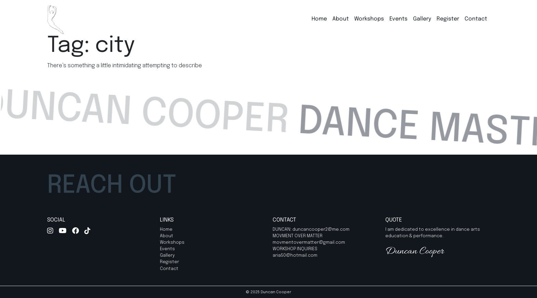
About (340, 19)
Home (319, 19)
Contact (476, 19)
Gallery (422, 19)
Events (398, 19)
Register (448, 19)
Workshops (369, 19)
